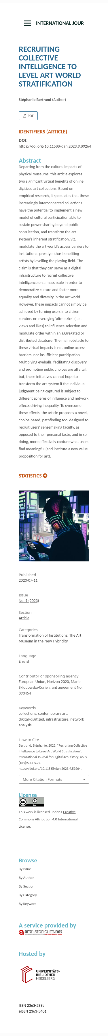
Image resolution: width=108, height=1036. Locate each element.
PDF (30, 115)
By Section (27, 886)
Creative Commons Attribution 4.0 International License (48, 819)
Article (24, 618)
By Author (26, 877)
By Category (28, 895)
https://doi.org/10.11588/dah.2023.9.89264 (55, 146)
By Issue (25, 869)
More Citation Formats (42, 779)
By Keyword (28, 903)
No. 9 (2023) (29, 600)
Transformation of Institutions (43, 635)
